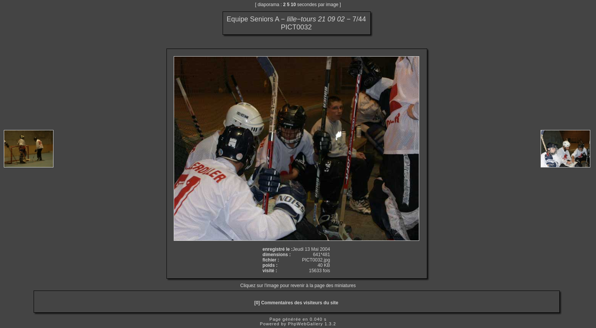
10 (293, 4)
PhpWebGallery (305, 324)
